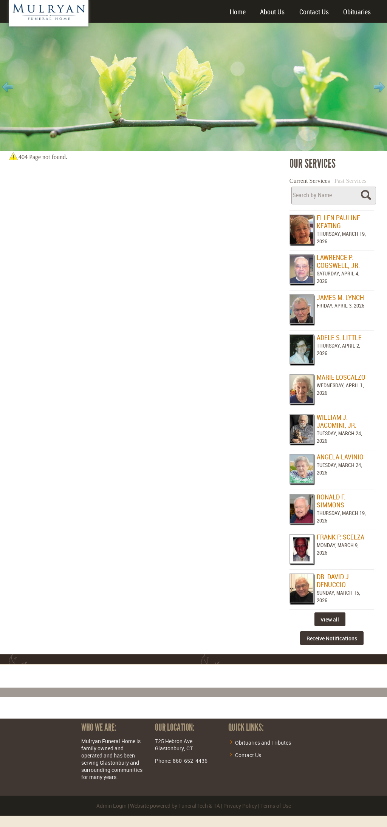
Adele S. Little (339, 338)
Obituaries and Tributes (263, 742)
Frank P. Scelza (340, 537)
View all (329, 619)
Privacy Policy (240, 805)
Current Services (309, 181)
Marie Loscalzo (341, 377)
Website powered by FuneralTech (169, 805)
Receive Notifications (332, 638)
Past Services (350, 181)
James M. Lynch (340, 297)
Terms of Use (275, 805)
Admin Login (111, 805)
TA (217, 805)
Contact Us (248, 755)
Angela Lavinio (340, 457)
